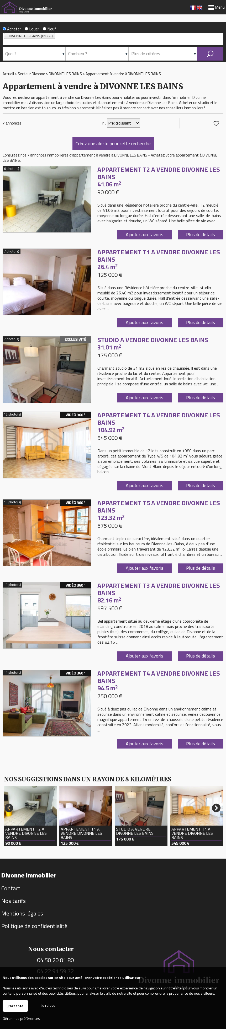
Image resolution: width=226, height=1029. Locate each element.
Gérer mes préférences (21, 1018)
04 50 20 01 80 (55, 960)
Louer (32, 29)
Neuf (49, 29)
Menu (216, 7)
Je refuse (48, 1005)
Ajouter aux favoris (144, 276)
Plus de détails (200, 276)
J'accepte (15, 1006)
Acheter (12, 29)
